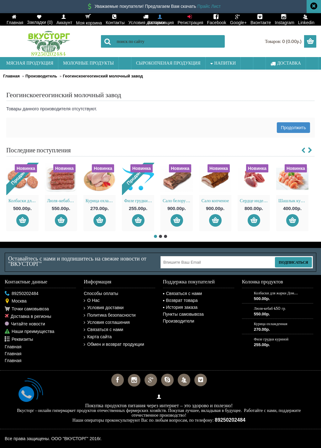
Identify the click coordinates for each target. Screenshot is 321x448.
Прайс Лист (209, 6)
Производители (178, 321)
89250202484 (22, 293)
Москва (16, 301)
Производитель (41, 76)
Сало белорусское (178, 200)
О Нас (92, 300)
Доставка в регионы (28, 316)
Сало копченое (215, 200)
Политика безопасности (109, 315)
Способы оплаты (101, 293)
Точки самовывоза (27, 309)
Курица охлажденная (101, 200)
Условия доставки (104, 307)
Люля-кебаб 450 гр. (62, 200)
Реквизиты (19, 339)
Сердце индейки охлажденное (255, 200)
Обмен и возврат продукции (114, 344)
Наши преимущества (29, 331)
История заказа (180, 307)
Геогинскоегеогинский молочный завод (103, 76)
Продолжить (293, 127)
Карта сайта (98, 337)
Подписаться (293, 262)
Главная (11, 76)
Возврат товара (180, 300)
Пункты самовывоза (183, 314)
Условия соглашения (107, 322)
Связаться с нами (103, 329)
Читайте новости (25, 324)
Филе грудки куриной (139, 200)
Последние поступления (38, 150)
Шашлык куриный (293, 200)
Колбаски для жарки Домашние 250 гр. (23, 200)
